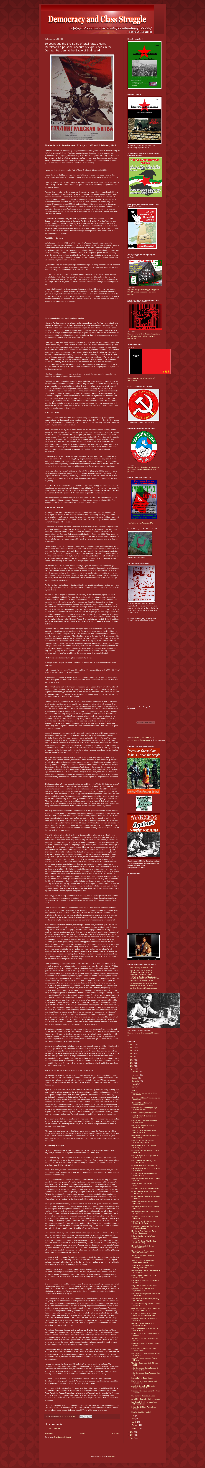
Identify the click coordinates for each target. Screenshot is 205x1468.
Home (82, 1433)
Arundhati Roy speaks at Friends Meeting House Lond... (142, 1267)
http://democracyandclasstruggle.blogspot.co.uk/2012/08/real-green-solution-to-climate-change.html (143, 336)
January (135, 1428)
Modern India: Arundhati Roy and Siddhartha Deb (142, 1247)
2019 (132, 1045)
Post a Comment (54, 1429)
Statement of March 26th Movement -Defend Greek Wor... (144, 1222)
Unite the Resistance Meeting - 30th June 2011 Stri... (144, 1161)
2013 (132, 1063)
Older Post (115, 1433)
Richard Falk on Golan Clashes (142, 1378)
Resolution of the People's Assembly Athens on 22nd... (144, 1174)
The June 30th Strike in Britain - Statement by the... (142, 1104)
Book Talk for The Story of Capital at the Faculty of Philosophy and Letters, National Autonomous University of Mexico (144, 979)
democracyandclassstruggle (138, 740)
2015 (132, 1057)
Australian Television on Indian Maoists (145, 1188)
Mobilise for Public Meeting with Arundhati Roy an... (142, 1324)
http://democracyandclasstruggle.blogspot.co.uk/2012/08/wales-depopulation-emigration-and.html (143, 292)
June (134, 1090)
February (135, 1425)
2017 (132, 1051)
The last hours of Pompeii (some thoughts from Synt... (142, 1252)
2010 (132, 1432)
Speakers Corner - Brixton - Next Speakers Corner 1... (142, 1289)
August (134, 1084)
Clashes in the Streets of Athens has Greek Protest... (144, 1122)
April (133, 1419)
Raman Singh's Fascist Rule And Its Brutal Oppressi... (143, 1277)
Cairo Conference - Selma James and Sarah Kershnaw (144, 1369)
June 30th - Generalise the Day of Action (145, 1399)
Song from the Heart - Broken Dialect (144, 1286)
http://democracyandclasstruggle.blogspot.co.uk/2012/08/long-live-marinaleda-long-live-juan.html (143, 469)
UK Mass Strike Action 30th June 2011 (144, 1165)
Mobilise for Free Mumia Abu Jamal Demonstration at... (143, 1232)
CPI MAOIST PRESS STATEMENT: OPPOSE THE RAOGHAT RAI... (143, 1314)
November (136, 1075)
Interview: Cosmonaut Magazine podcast (143, 988)
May (133, 1416)
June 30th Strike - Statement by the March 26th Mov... (143, 1132)
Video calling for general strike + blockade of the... (142, 1127)
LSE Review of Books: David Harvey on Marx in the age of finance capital (143, 984)
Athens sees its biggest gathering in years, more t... (143, 1349)
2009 (132, 1435)
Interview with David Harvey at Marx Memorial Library (144, 1403)
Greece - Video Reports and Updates (144, 1113)
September (136, 1081)
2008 (132, 1438)
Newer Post (49, 1433)
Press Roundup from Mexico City (140, 968)
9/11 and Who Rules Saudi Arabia (143, 1396)
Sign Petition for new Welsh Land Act (140, 523)
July (133, 1087)
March (134, 1422)
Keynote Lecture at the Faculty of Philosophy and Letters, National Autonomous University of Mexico (141, 972)
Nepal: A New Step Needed (140, 1412)
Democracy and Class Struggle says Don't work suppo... (144, 1109)
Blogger (112, 1456)
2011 (132, 1069)
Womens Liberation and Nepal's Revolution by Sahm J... (142, 1141)
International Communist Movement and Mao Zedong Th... (145, 1137)
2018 (132, 1048)
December (136, 1072)
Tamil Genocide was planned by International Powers (142, 1262)
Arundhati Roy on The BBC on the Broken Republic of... (143, 1387)
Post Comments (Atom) (62, 1437)
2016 (132, 1054)
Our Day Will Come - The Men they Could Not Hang (143, 1242)
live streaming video (141, 737)
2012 (132, 1066)
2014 (132, 1060)
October (135, 1078)
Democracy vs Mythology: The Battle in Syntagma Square (145, 1227)
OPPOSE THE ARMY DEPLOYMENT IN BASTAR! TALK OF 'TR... (145, 1309)
